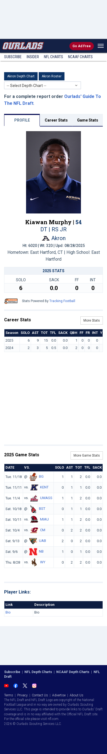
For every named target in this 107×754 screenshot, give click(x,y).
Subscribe (13, 57)
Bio (8, 612)
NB (41, 551)
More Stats (91, 320)
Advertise (59, 695)
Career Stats (56, 120)
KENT (44, 487)
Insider (33, 57)
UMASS (46, 498)
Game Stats (87, 120)
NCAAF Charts (80, 57)
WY (42, 562)
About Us (76, 695)
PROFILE (22, 120)
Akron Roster (51, 76)
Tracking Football (62, 301)
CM (42, 530)
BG (41, 476)
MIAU (44, 519)
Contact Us (40, 695)
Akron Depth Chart (21, 76)
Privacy (22, 695)
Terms (8, 695)
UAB (42, 541)
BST (42, 509)
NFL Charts (53, 57)
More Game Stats (87, 455)
